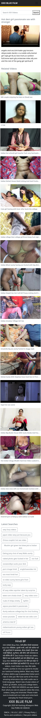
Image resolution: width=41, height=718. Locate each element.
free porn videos (30, 715)
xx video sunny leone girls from (15, 580)
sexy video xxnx (31, 595)
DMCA (6, 712)
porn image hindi (10, 569)
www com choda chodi (12, 595)
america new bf (9, 622)
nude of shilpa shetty (11, 601)
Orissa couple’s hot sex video (14, 540)
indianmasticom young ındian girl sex (18, 627)
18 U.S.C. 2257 (17, 712)
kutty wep (7, 585)
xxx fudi (35, 558)
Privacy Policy (30, 712)
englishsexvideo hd (28, 569)
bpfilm (25, 601)
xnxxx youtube (9, 616)
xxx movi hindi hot (10, 574)
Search (36, 12)
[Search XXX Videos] (16, 12)
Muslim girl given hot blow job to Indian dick (20, 546)
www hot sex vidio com (27, 616)
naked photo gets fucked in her (15, 558)
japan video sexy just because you (17, 535)
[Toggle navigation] (37, 3)
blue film (6, 647)
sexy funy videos (9, 529)
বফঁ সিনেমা (6, 632)
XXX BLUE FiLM (9, 3)
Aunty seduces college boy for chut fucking (20, 611)
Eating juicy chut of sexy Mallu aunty (17, 553)
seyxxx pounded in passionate (15, 606)
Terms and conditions (13, 715)
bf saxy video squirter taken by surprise (19, 590)
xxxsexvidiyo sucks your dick (14, 564)
